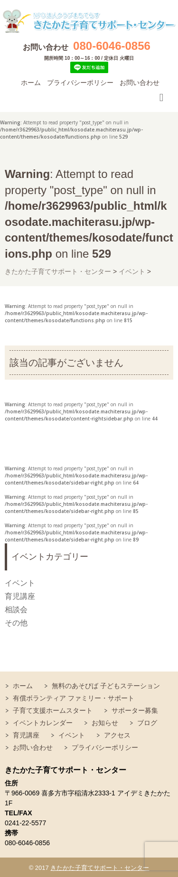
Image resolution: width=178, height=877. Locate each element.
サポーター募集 (135, 710)
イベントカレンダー (43, 723)
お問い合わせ (139, 82)
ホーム (31, 82)
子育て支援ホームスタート (53, 710)
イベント (20, 583)
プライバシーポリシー (80, 82)
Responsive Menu (161, 98)
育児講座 (20, 596)
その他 (16, 623)
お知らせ (105, 723)
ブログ (147, 723)
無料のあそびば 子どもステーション (106, 686)
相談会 (16, 610)
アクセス (117, 735)
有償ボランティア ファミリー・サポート (73, 698)
